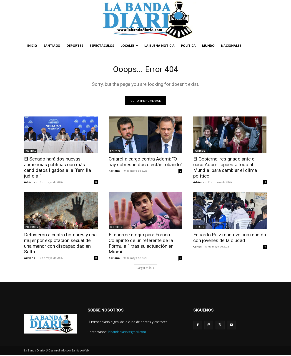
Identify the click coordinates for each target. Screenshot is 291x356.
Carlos (197, 248)
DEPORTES (116, 228)
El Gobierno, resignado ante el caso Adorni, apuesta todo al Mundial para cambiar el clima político (225, 169)
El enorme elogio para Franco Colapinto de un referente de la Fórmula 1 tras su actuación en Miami (141, 244)
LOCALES (199, 228)
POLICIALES (31, 228)
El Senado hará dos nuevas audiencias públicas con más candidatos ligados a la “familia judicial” (57, 169)
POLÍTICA (30, 152)
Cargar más (145, 269)
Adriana (29, 183)
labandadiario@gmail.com (127, 333)
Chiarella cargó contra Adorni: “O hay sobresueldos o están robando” (145, 163)
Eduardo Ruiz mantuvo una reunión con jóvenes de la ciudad (229, 239)
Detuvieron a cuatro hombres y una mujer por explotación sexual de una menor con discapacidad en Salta (60, 244)
